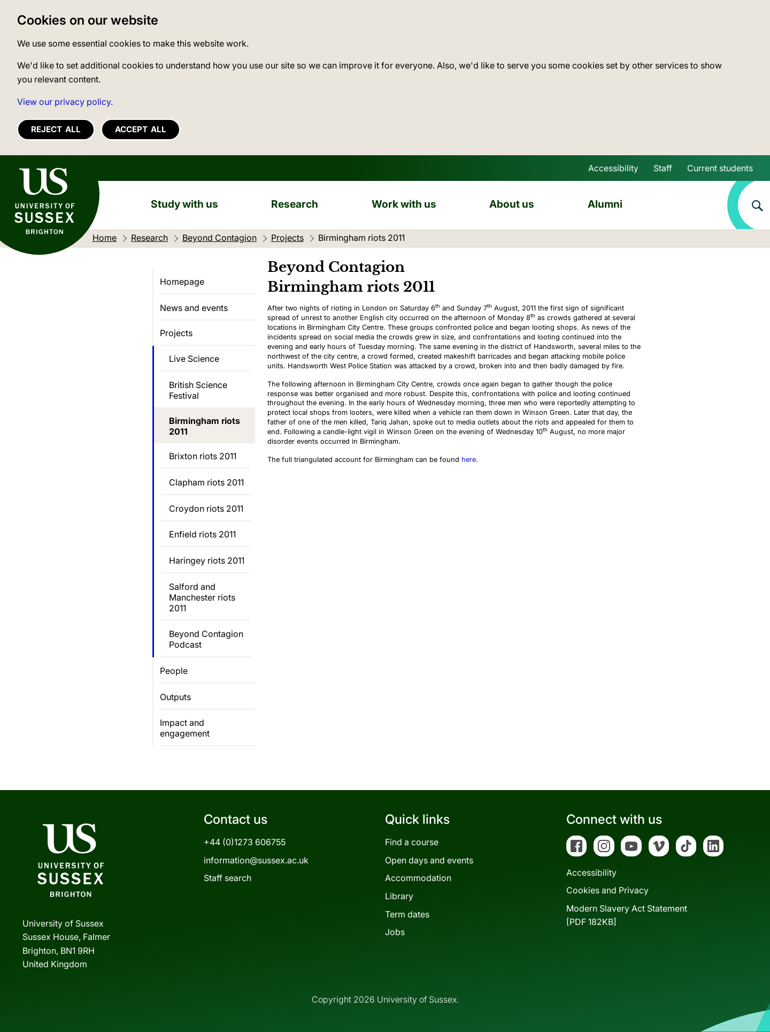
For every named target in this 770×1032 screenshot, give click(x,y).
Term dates (407, 914)
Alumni (605, 204)
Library (399, 896)
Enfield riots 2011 (202, 534)
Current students (720, 168)
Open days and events (429, 860)
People (174, 670)
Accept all (140, 129)
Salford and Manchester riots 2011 (202, 597)
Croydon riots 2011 (206, 508)
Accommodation (418, 877)
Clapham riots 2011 (206, 482)
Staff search (227, 877)
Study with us (184, 204)
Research (294, 204)
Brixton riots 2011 (202, 456)
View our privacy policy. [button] (65, 101)
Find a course (411, 842)
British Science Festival (198, 390)
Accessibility (613, 168)
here (468, 460)
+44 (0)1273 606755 (245, 842)
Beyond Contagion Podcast (206, 639)
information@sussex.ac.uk (256, 860)
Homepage (182, 281)
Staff (662, 168)
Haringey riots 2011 (206, 560)
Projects (176, 333)
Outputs (175, 697)
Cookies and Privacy (607, 890)
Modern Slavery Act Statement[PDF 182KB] (626, 915)
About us (511, 204)
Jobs (395, 932)
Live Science (194, 358)
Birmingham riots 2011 (204, 426)
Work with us (404, 204)
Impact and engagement (185, 728)
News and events (194, 307)
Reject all (56, 129)
